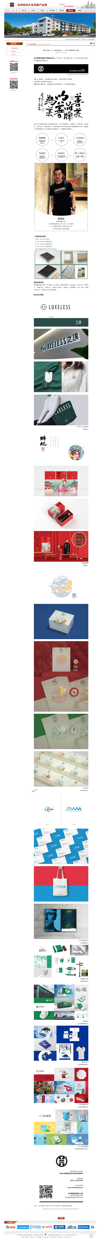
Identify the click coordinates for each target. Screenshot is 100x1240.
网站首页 (78, 39)
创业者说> (13, 51)
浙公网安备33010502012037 (55, 1235)
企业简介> (13, 54)
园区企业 (84, 39)
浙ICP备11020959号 (39, 1235)
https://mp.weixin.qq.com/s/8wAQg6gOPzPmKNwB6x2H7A (65, 1209)
